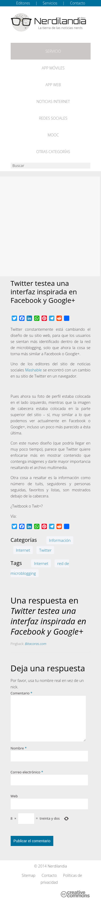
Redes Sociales (53, 118)
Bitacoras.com (35, 643)
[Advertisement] (50, 226)
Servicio (53, 51)
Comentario (22, 693)
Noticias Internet (53, 101)
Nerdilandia (57, 866)
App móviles (53, 67)
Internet (23, 550)
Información (60, 540)
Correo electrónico (27, 772)
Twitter (45, 550)
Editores (23, 3)
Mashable (33, 369)
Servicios (50, 3)
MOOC (53, 134)
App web (53, 84)
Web (14, 796)
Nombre (19, 748)
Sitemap (28, 875)
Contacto (77, 3)
